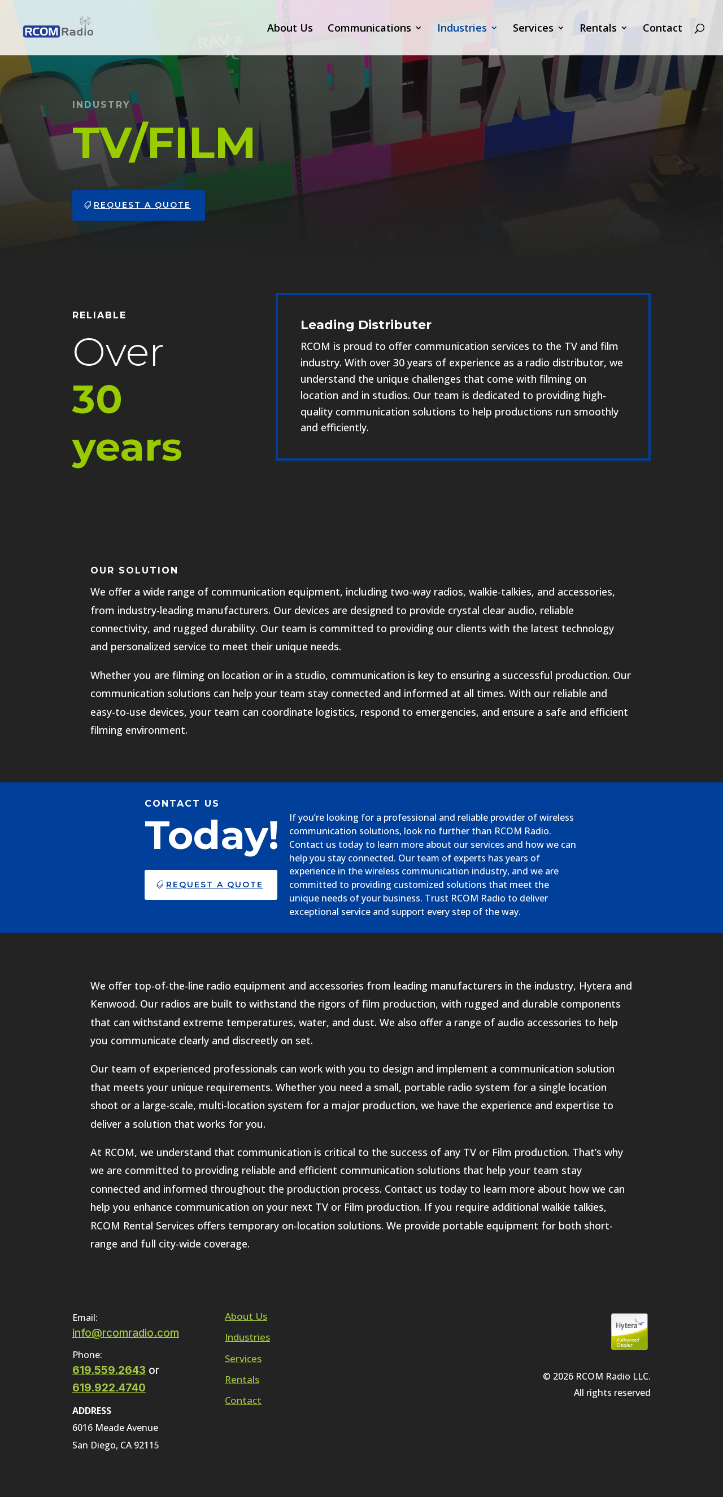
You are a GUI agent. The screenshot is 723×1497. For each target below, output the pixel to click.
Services (533, 29)
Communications (369, 29)
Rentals (598, 29)
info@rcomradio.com (125, 1333)
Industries (462, 29)
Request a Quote (142, 205)
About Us (290, 29)
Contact (662, 29)
